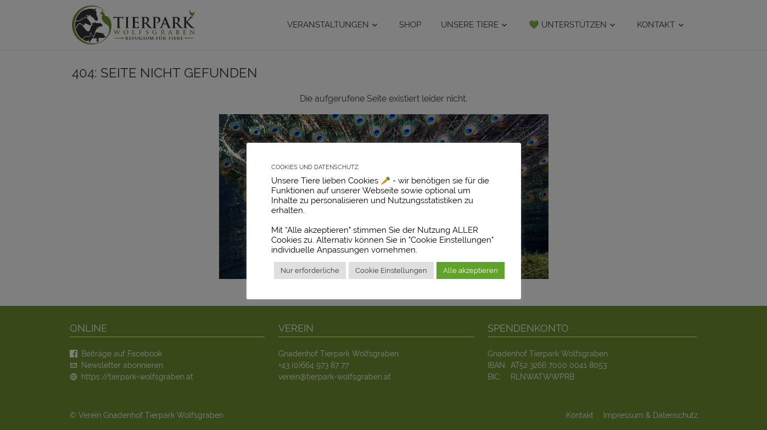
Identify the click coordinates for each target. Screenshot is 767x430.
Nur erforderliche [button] (310, 270)
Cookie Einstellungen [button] (391, 270)
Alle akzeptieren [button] (470, 270)
